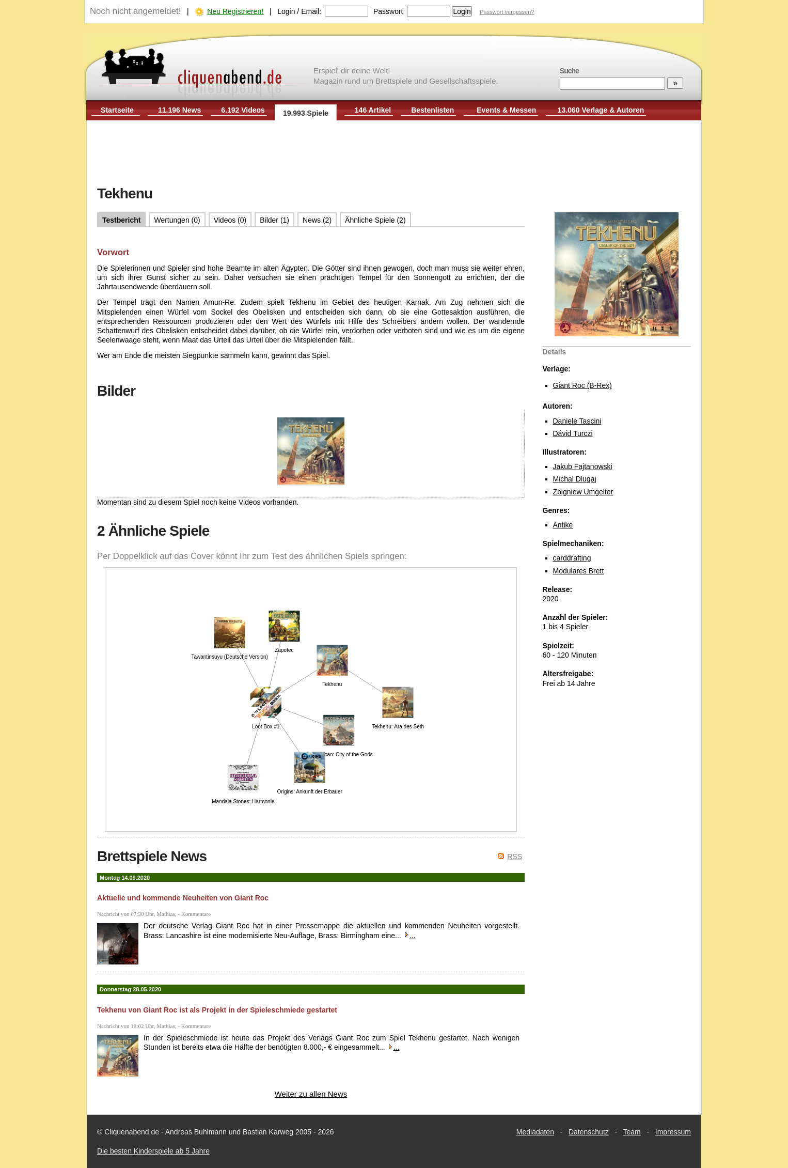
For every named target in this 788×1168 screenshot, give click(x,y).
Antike (563, 525)
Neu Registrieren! (235, 11)
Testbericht (121, 220)
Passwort (388, 11)
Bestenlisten (432, 110)
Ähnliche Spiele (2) (375, 220)
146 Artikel (373, 110)
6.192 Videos (243, 110)
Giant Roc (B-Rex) (582, 385)
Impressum (673, 1132)
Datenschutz (589, 1132)
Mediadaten (535, 1132)
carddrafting (572, 558)
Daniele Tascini (577, 421)
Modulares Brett (578, 571)
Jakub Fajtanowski (582, 466)
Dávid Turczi (573, 433)
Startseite (117, 110)
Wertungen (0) (177, 220)
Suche (569, 71)
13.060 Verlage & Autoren (601, 110)
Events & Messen (506, 110)
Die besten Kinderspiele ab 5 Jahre (153, 1151)
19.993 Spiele (305, 113)
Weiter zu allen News (311, 1093)
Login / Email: (299, 11)
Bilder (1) (274, 220)
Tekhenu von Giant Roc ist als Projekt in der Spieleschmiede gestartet (217, 1010)
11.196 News (179, 110)
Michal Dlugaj (574, 479)
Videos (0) (230, 220)
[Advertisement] (394, 154)
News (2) (317, 220)
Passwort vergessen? (507, 12)
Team (632, 1132)
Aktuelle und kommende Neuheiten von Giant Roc (183, 898)
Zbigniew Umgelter (583, 492)
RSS (514, 856)
